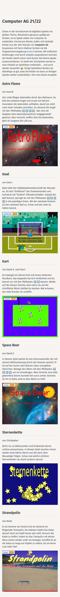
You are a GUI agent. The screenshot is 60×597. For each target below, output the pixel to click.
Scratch (30, 51)
